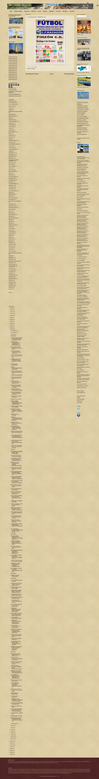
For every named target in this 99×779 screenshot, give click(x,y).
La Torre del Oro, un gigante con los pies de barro (83, 288)
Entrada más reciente (32, 74)
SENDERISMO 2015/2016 (16, 715)
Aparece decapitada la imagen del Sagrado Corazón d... (16, 393)
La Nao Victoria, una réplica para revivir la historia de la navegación (83, 280)
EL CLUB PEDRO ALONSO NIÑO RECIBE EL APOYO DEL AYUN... (17, 530)
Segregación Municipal (14, 261)
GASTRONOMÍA (12, 183)
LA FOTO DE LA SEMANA (15, 201)
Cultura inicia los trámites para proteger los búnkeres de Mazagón (83, 161)
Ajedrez (10, 109)
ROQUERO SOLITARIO (82, 129)
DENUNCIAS (12, 154)
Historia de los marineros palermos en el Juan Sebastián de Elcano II (83, 220)
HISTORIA (51, 11)
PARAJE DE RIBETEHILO (14, 94)
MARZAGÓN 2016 (13, 74)
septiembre (13, 723)
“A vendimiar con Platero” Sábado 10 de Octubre (16, 601)
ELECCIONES (12, 166)
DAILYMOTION (80, 399)
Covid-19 (11, 145)
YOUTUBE (79, 402)
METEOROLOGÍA (13, 207)
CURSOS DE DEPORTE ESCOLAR (16, 639)
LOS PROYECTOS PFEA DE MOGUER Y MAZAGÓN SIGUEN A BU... (16, 442)
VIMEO (78, 397)
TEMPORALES (12, 278)
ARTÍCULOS (12, 119)
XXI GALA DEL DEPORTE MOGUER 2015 (17, 703)
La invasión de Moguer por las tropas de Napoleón (83, 277)
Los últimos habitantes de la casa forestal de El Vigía (83, 327)
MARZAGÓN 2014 (13, 77)
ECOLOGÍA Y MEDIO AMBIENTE (13, 160)
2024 (11, 311)
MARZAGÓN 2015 (13, 76)
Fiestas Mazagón (12, 176)
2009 (11, 750)
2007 (11, 754)
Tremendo (13, 651)
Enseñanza (11, 169)
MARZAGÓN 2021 (13, 65)
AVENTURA (11, 124)
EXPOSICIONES (12, 171)
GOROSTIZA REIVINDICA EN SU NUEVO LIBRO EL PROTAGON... (16, 610)
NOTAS (10, 219)
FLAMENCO (11, 178)
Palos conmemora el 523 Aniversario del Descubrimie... (16, 605)
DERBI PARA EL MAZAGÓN (14, 694)
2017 (11, 325)
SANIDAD (11, 259)
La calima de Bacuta (81, 258)
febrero (13, 736)
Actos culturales (12, 104)
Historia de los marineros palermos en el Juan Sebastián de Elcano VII (83, 239)
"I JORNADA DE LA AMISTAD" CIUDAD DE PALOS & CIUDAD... (17, 700)
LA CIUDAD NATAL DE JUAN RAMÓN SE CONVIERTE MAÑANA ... (17, 437)
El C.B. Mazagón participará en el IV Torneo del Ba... (16, 626)
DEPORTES (65, 11)
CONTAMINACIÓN (13, 144)
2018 (11, 323)
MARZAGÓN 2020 (13, 67)
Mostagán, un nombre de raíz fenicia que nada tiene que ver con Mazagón (83, 355)
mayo (12, 731)
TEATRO (11, 273)
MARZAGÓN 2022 (13, 63)
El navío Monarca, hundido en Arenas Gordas (83, 195)
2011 (11, 746)
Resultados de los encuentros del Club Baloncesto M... (16, 382)
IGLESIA (11, 192)
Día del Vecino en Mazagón (15, 415)
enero (12, 738)
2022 (11, 315)
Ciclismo (11, 137)
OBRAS (10, 221)
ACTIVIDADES (12, 102)
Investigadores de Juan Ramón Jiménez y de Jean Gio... (16, 516)
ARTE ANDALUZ (81, 392)
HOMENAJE (11, 188)
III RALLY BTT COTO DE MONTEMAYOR (16, 598)
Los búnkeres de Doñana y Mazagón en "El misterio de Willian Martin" (83, 299)
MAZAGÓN (26, 11)
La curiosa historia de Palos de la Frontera (83, 265)
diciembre (13, 330)
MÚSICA (11, 212)
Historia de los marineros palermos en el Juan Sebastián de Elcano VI (83, 235)
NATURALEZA (12, 214)
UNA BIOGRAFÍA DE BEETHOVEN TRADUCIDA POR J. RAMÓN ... (16, 643)
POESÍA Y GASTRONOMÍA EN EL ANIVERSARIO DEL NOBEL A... (16, 419)
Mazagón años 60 (81, 332)
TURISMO (11, 283)
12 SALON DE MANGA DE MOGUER (16, 489)
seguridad (11, 262)
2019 (11, 321)
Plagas (10, 237)
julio (12, 727)
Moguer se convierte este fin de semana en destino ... (16, 662)
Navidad (10, 216)
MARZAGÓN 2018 (13, 70)
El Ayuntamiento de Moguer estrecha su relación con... (16, 654)
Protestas (11, 246)
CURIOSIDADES (12, 149)
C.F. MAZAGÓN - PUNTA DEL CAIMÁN (16, 407)
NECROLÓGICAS (13, 218)
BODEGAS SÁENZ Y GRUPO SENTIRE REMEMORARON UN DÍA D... (16, 543)
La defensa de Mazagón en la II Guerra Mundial (83, 271)
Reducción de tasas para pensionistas (16, 680)
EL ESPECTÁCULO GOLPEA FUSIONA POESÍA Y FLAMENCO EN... (17, 411)
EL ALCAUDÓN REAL (82, 116)
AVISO (10, 128)
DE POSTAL (11, 152)
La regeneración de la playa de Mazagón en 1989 (83, 283)
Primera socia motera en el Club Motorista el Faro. (16, 378)
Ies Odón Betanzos (13, 190)
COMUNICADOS (12, 140)
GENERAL (11, 185)
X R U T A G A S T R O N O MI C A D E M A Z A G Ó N (17, 356)
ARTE (10, 117)
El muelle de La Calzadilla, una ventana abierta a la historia (83, 189)
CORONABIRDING (81, 113)
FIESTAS (11, 174)
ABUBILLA (79, 104)
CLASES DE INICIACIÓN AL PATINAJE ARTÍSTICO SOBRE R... (16, 481)
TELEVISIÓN (12, 276)
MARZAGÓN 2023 (13, 62)
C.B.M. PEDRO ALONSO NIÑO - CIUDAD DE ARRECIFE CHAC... (16, 591)
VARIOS (10, 287)
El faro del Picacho (81, 181)
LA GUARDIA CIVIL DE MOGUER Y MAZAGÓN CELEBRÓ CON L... (16, 557)
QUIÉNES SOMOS (18, 11)
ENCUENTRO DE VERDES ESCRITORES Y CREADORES (17, 452)
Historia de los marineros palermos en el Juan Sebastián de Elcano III (83, 224)
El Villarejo (79, 209)
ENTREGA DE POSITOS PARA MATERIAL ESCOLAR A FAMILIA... (16, 648)
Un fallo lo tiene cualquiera (14, 697)
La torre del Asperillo (82, 285)
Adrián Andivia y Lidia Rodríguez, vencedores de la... (16, 468)
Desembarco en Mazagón (82, 167)
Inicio (11, 11)
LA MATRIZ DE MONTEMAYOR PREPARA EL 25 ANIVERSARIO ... (15, 676)
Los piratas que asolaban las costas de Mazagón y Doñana (83, 302)
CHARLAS (11, 135)
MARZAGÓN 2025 (13, 58)
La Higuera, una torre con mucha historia (82, 274)
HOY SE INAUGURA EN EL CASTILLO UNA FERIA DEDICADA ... (16, 614)
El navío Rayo (80, 197)
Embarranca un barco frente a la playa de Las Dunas (16, 690)
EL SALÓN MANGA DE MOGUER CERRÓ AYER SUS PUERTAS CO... (16, 473)
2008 (11, 752)
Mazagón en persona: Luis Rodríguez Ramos (83, 339)
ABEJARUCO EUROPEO (82, 102)
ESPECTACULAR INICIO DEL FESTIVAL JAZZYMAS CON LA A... (16, 497)
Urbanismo (11, 285)
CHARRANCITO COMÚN (83, 109)
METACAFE (80, 401)
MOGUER (33, 11)
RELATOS (11, 255)
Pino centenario (80, 370)
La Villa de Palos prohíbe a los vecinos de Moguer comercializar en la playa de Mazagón (83, 292)
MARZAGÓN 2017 (13, 72)
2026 (11, 307)
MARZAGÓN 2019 (13, 68)
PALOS (39, 11)
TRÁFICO (11, 280)
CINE (10, 138)
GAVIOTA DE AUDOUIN (82, 121)
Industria (11, 195)
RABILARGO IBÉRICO (82, 128)
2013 (11, 743)
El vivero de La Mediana (82, 210)
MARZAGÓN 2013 (13, 79)
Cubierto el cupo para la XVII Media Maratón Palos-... (16, 635)
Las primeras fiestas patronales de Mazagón (82, 296)
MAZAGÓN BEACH (19, 5)
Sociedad (11, 268)
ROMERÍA (11, 257)
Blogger (58, 776)
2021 (11, 317)
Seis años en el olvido (82, 384)
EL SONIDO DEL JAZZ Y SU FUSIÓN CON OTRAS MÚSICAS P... (16, 459)
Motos (10, 211)
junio (12, 729)
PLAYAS (11, 239)
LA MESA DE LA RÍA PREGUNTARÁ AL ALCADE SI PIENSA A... (16, 361)
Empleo (10, 167)
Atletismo (11, 123)
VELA (10, 289)
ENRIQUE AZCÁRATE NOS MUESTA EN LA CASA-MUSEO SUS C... (17, 671)
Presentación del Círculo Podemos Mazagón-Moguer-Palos (16, 584)
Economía (11, 162)
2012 (11, 744)
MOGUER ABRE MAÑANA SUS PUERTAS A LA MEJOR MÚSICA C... (17, 537)
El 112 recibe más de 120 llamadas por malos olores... (16, 485)
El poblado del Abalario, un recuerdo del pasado (83, 202)
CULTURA (58, 11)
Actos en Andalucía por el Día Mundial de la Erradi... (17, 504)
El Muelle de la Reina (81, 192)
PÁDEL (10, 226)
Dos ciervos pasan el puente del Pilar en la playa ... (16, 547)
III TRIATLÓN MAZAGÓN (14, 365)
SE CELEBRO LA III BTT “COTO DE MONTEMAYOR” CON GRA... (16, 570)
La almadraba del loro (82, 256)
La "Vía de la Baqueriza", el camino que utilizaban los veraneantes (83, 254)
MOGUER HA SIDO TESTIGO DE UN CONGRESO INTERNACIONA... (15, 565)
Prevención (11, 244)
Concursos (11, 142)
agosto (12, 725)
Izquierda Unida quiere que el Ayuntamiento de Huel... (17, 372)
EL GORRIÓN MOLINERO (83, 118)
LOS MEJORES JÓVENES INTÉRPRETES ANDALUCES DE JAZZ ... (16, 525)
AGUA (10, 108)
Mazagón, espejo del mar (82, 349)
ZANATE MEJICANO (82, 134)
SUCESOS (72, 11)
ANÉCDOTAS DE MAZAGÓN (15, 111)
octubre (13, 334)
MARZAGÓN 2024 (13, 60)
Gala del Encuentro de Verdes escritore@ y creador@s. (16, 386)
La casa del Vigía (81, 260)
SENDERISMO (12, 266)
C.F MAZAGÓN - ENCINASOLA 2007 (16, 618)
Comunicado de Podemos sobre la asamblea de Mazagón (16, 446)
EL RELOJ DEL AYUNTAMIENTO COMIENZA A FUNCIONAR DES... (16, 343)
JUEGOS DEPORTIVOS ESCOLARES (16, 588)
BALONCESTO (12, 131)
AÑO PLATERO (12, 116)
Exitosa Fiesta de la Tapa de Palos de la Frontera (16, 561)
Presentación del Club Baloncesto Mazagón (16, 456)
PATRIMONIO (12, 232)
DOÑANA (45, 11)
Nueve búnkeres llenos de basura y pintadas (82, 362)
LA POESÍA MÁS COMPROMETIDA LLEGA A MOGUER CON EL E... (16, 428)
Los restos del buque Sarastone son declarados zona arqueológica (83, 318)
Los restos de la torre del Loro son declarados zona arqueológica (83, 314)
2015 (11, 328)
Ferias (10, 173)
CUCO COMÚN (80, 114)
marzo (12, 734)
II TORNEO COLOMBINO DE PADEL (16, 501)
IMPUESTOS (12, 194)
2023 (11, 313)
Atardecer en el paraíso (16, 399)
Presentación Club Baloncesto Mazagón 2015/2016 (16, 521)
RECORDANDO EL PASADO (15, 253)
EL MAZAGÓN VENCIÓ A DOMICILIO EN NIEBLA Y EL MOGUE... (17, 477)
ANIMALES (11, 114)
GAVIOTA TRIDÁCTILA (82, 123)
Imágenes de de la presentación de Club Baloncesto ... (16, 423)
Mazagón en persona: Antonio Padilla (82, 336)
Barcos (10, 133)
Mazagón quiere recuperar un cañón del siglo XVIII (83, 345)
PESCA (10, 235)
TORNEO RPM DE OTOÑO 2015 (15, 576)
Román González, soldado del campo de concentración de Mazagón (83, 375)
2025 (11, 309)
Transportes (11, 282)
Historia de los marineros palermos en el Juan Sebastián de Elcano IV (83, 228)
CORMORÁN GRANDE (82, 111)
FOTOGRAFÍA (12, 180)
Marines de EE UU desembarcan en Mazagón (83, 330)
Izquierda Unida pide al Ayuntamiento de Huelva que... (16, 492)
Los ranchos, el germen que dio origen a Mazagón (83, 311)
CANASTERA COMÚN (82, 106)
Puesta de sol (11, 251)
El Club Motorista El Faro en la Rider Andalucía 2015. (16, 512)
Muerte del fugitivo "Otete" (83, 359)
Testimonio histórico (81, 387)
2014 (11, 741)
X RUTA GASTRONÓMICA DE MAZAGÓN (16, 368)
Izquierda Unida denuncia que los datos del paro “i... (16, 432)
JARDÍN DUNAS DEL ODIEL (15, 96)
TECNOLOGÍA (12, 275)
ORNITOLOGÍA (12, 225)
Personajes (11, 233)
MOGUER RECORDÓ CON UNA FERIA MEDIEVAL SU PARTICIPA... (17, 552)
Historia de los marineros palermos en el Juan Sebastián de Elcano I (83, 216)
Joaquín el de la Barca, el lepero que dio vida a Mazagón (82, 250)
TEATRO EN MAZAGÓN (16, 375)
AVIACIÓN (11, 126)
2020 (11, 319)
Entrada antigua (69, 74)
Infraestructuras (12, 197)
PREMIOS (11, 242)
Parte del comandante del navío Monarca (82, 365)
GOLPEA (13, 449)
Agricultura (11, 106)
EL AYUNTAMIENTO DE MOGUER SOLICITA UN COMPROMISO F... (16, 710)
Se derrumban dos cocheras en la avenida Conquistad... (16, 658)
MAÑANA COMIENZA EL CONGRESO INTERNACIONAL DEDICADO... (16, 631)
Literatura (11, 204)
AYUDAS (11, 130)
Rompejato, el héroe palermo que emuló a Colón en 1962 (83, 379)
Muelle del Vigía (80, 358)
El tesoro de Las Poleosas (82, 207)
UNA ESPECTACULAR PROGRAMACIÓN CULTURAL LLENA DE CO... (17, 719)
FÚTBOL (33, 68)
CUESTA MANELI (13, 89)
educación (11, 164)
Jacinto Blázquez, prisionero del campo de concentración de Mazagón (83, 246)
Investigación (12, 199)
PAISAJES (11, 228)
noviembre (13, 332)
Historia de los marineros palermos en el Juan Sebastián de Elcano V (83, 231)
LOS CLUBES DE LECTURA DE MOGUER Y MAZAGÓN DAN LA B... (16, 685)
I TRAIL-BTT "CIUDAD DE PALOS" (16, 397)
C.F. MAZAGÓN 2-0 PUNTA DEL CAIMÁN (16, 390)
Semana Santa (12, 264)
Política (10, 240)
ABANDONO (12, 101)
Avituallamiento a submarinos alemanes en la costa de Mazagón (83, 157)
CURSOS (11, 151)
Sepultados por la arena (82, 385)
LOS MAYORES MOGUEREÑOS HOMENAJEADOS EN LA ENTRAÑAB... (16, 402)
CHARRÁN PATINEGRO (82, 107)
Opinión (10, 223)
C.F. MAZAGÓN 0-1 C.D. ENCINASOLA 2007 (16, 595)
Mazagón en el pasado (82, 333)
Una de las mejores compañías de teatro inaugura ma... (16, 352)
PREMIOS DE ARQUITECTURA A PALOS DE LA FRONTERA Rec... (16, 622)
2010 (11, 748)
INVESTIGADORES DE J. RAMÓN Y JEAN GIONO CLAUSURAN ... (17, 508)
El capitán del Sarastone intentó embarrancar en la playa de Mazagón (83, 172)
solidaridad (11, 269)
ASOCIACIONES (12, 121)
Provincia (11, 247)
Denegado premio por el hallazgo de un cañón (82, 165)
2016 (11, 327)
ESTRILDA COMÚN (81, 120)
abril (12, 733)
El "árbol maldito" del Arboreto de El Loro (82, 169)
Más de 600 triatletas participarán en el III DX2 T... (16, 348)
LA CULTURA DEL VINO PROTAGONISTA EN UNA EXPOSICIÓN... (16, 338)
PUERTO (11, 249)
